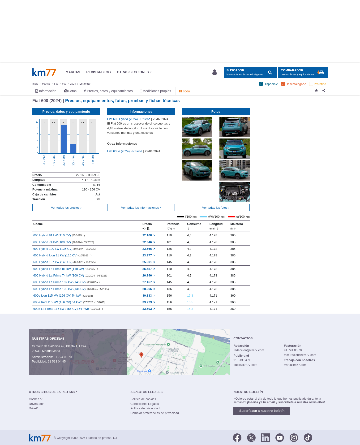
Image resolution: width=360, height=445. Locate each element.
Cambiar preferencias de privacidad (154, 413)
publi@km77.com (245, 365)
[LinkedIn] (265, 437)
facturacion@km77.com (300, 355)
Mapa (56, 351)
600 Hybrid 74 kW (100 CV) (63, 242)
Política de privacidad (145, 408)
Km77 (44, 72)
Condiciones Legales (144, 404)
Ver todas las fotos (216, 207)
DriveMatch (36, 404)
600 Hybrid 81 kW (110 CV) (59, 235)
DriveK (33, 408)
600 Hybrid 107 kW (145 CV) (64, 262)
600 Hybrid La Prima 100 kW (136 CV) (71, 289)
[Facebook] (237, 437)
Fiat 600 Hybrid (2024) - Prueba (129, 119)
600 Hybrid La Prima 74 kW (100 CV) (70, 275)
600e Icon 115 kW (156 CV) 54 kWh (64, 295)
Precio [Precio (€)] (147, 226)
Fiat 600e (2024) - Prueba (125, 151)
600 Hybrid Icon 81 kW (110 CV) (62, 255)
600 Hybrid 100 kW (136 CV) (64, 249)
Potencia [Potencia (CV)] (173, 226)
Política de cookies (143, 399)
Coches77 (36, 399)
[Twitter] (251, 437)
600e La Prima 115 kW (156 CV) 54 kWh (68, 309)
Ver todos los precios (66, 207)
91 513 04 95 (57, 361)
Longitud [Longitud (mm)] (216, 226)
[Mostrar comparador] (303, 72)
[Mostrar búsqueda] (250, 72)
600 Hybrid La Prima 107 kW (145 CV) (66, 282)
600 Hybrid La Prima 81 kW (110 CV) (65, 269)
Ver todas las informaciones (141, 207)
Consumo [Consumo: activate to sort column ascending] (194, 226)
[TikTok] (308, 437)
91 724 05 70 (63, 357)
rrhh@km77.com (295, 365)
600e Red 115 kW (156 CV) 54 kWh (69, 302)
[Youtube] (279, 437)
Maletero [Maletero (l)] (236, 226)
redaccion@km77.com (248, 350)
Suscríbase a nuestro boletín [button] (261, 411)
